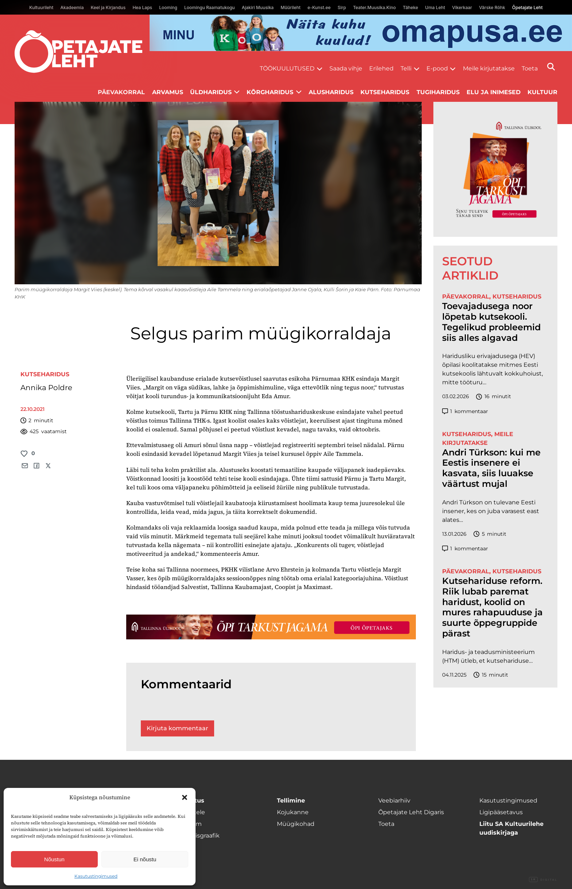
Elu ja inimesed (494, 92)
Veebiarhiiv (394, 800)
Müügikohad (295, 823)
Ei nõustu (145, 859)
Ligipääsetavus (501, 812)
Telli (406, 68)
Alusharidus (331, 92)
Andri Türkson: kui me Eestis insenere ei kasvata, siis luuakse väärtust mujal (491, 468)
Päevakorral (121, 92)
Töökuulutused (287, 68)
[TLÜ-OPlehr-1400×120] (271, 627)
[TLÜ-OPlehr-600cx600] (495, 169)
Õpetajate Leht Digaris (411, 812)
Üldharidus (211, 92)
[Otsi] (551, 66)
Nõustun (54, 859)
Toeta (530, 68)
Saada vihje (345, 68)
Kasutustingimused (95, 876)
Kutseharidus (384, 92)
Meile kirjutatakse (489, 68)
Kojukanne (293, 812)
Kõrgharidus (270, 92)
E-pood (437, 68)
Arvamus (167, 92)
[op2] (361, 33)
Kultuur (542, 92)
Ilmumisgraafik (198, 835)
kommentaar (465, 411)
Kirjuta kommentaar (177, 728)
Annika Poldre (46, 387)
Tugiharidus (438, 92)
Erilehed (381, 68)
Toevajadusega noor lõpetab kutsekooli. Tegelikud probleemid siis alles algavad (491, 322)
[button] (184, 797)
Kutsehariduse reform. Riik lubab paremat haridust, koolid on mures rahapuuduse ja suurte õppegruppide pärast (492, 607)
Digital (543, 880)
